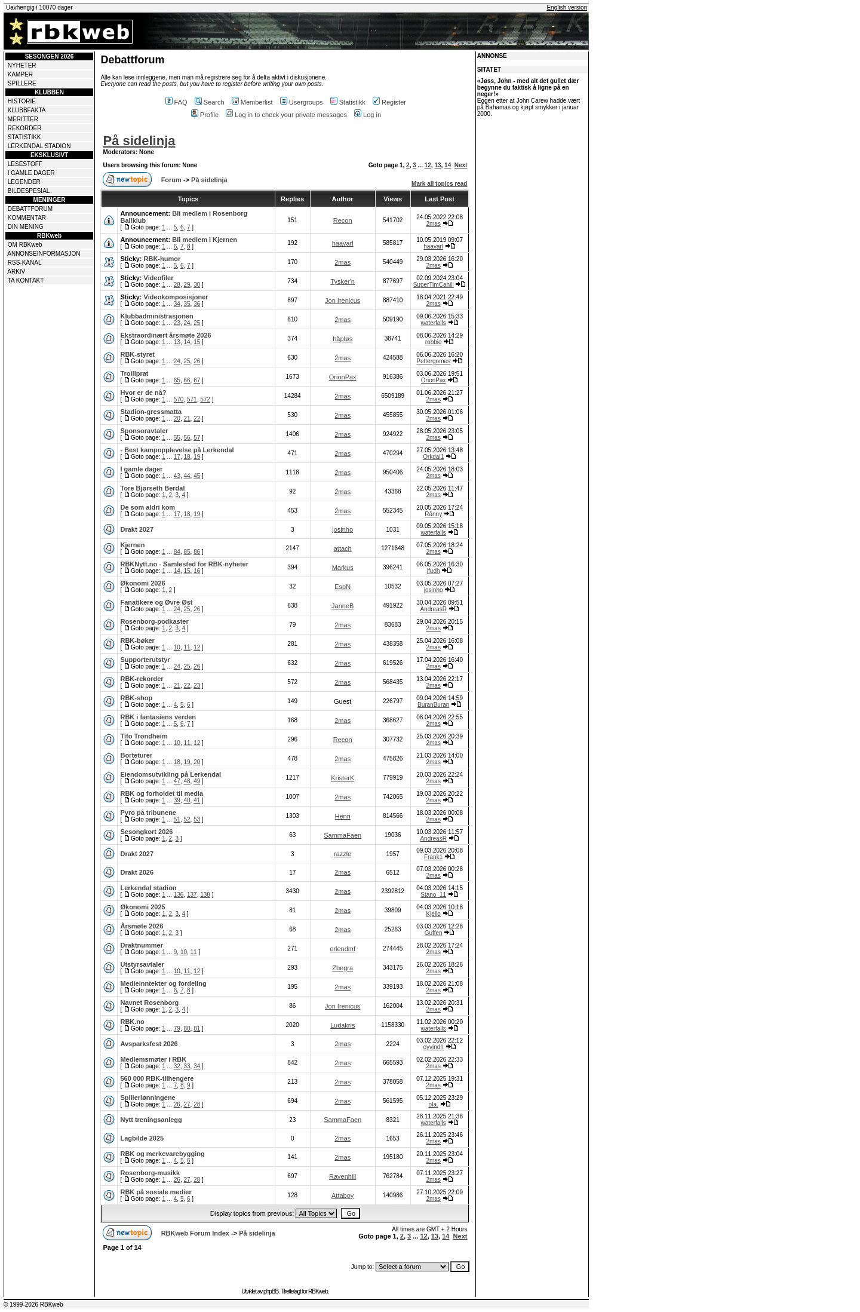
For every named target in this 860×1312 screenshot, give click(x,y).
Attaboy (342, 1195)
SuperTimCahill (433, 284)
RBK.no (132, 1021)
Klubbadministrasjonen (156, 316)
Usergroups (301, 102)
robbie (433, 342)
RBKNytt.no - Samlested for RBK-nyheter (184, 564)
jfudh (433, 571)
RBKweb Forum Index (195, 1233)
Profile (205, 114)
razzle (342, 853)
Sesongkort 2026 (146, 831)
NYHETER (22, 65)
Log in (367, 114)
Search (210, 102)
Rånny (433, 514)
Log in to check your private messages (286, 114)
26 (197, 361)
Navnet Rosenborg (149, 1002)
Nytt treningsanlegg (151, 1119)
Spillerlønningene (147, 1097)
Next (461, 165)
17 (177, 456)
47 (177, 781)
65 (177, 380)
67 (197, 380)
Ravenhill (342, 1176)
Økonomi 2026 (142, 583)
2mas (433, 223)
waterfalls (433, 323)
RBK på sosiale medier (155, 1191)
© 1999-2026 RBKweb (33, 1304)
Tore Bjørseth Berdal (152, 488)
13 (437, 165)
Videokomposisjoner (176, 297)
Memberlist (252, 102)
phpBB (270, 1291)
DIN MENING (26, 226)
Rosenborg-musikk (150, 1172)
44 (186, 476)
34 (177, 304)
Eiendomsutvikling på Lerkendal (170, 774)
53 (197, 819)
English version (566, 7)
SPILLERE (22, 83)
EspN (342, 586)
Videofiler (159, 277)
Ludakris (342, 1025)
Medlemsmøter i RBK (153, 1059)
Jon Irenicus (342, 300)
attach (343, 548)
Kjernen (132, 544)
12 (428, 165)
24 (186, 323)
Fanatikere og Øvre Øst (156, 602)
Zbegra (342, 967)
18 (186, 456)
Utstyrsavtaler (142, 964)
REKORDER (25, 128)
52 (186, 819)
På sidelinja (139, 140)
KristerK (342, 777)
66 (186, 380)
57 (197, 437)
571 (192, 399)
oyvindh (433, 1047)
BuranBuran (433, 704)
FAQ (176, 102)
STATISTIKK (24, 137)
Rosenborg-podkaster (154, 621)
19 (197, 456)
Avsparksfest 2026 (148, 1043)
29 (186, 284)
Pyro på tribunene (148, 812)
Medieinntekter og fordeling (163, 983)
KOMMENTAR (27, 217)
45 (197, 476)
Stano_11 (433, 894)
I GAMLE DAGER (31, 173)
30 (197, 284)
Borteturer (136, 755)
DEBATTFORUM (30, 209)
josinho (342, 529)
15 (197, 342)
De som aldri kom (147, 507)
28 (177, 284)
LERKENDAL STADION (39, 146)
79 (177, 1028)
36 (197, 304)
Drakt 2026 (136, 872)
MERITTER (23, 119)
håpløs (342, 338)
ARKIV (16, 271)
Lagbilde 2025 (142, 1138)
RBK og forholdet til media (161, 793)
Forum (171, 179)
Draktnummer (141, 945)
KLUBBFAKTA (27, 110)
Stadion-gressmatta (151, 411)
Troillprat (134, 373)
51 (177, 819)
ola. (433, 1104)
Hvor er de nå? (143, 392)
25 (197, 323)
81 (197, 1028)
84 (177, 551)
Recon (342, 220)
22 (197, 418)
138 (205, 894)
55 (177, 437)
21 (186, 418)
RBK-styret (137, 354)
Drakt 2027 (136, 529)
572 (205, 399)
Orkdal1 (433, 456)
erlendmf (342, 948)
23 (177, 323)
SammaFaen (342, 835)
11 (186, 647)
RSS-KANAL (25, 262)
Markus (343, 567)
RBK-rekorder (141, 678)
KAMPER (20, 74)
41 (197, 800)
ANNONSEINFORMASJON (43, 253)
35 (186, 304)
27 (186, 1104)
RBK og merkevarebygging (162, 1153)
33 (186, 1066)
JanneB (342, 605)
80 (186, 1028)
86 (197, 551)
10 (177, 647)
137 (192, 894)
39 (177, 800)
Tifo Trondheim (143, 736)
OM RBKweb (25, 244)
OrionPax (343, 377)
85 (186, 551)
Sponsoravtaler (144, 430)
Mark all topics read (439, 183)
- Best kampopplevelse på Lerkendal (177, 449)
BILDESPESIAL (29, 191)
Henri (343, 816)
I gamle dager (141, 469)
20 (177, 418)
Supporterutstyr (145, 659)
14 (447, 165)
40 (186, 800)
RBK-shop (136, 697)
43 (177, 476)
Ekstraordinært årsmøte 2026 (165, 335)
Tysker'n (342, 281)
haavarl (343, 243)
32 (177, 1066)
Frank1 (433, 857)
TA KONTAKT (26, 280)
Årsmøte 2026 (141, 926)
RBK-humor (162, 258)
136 (179, 894)
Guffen (434, 933)
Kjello (433, 914)
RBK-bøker (137, 640)
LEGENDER (24, 182)
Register (389, 102)
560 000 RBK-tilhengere (157, 1078)
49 (197, 781)
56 (186, 437)
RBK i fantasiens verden (158, 717)
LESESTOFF (25, 164)
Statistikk (348, 102)
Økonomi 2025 (142, 907)
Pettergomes (433, 361)
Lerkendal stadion (148, 887)
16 (197, 571)
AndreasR (433, 609)
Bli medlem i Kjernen (204, 239)
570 (179, 399)
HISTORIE (22, 101)
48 (186, 781)
